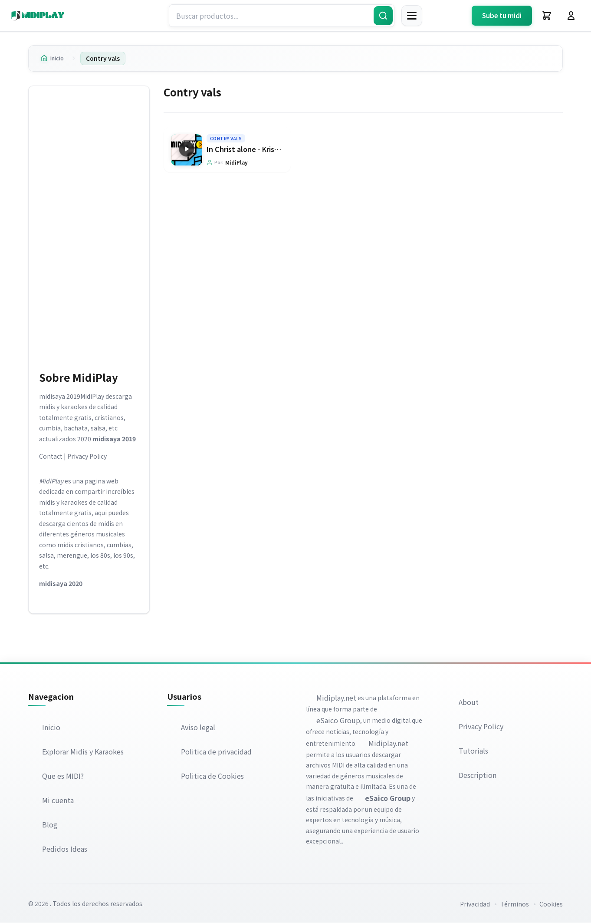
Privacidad (475, 904)
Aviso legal (198, 727)
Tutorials (473, 750)
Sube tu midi (502, 15)
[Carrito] (546, 15)
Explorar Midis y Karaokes (83, 752)
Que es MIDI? (63, 776)
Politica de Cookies (212, 776)
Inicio (54, 58)
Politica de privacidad (216, 752)
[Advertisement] (89, 226)
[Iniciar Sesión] (571, 15)
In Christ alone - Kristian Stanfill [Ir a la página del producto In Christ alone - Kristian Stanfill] (260, 149)
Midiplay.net (336, 697)
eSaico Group (338, 720)
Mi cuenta (58, 800)
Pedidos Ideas (64, 849)
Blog (49, 825)
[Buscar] (383, 15)
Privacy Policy (87, 456)
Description (477, 775)
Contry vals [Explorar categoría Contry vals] (226, 138)
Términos (514, 904)
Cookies (551, 904)
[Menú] (411, 15)
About (469, 702)
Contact (50, 456)
